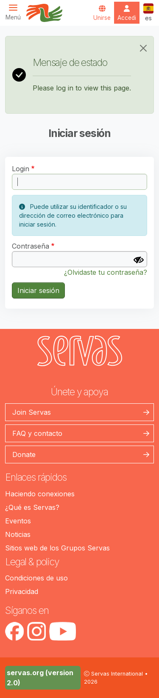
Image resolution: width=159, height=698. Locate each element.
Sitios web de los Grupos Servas (57, 548)
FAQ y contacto (37, 433)
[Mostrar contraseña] (139, 260)
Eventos (18, 521)
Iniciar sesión (38, 290)
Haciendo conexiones (40, 494)
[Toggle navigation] (15, 12)
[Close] (143, 48)
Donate (24, 454)
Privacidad (21, 591)
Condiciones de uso (36, 578)
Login (20, 168)
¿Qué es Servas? (32, 507)
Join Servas (31, 412)
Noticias (18, 534)
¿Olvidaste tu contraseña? (105, 272)
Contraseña (30, 246)
